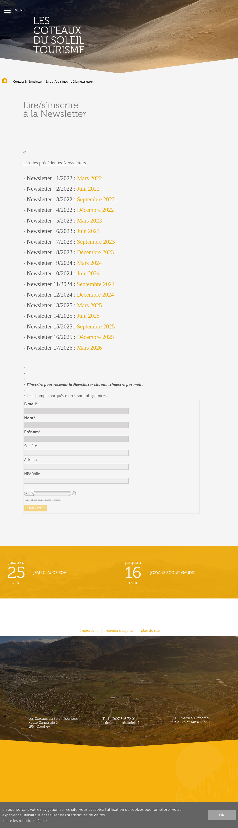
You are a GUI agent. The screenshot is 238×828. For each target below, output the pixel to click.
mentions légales (119, 631)
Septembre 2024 (96, 284)
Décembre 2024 (95, 294)
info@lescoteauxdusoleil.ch (118, 723)
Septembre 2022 (96, 199)
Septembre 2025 (96, 326)
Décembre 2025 (95, 337)
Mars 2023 (89, 220)
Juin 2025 (88, 316)
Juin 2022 (88, 189)
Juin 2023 (88, 231)
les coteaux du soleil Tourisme (59, 35)
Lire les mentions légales (27, 820)
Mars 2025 (89, 305)
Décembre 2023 (95, 252)
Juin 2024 (88, 273)
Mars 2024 (89, 263)
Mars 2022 (89, 178)
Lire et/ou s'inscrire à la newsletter (69, 81)
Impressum (89, 631)
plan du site (150, 631)
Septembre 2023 (96, 242)
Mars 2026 (89, 348)
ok (221, 815)
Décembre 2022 (95, 210)
